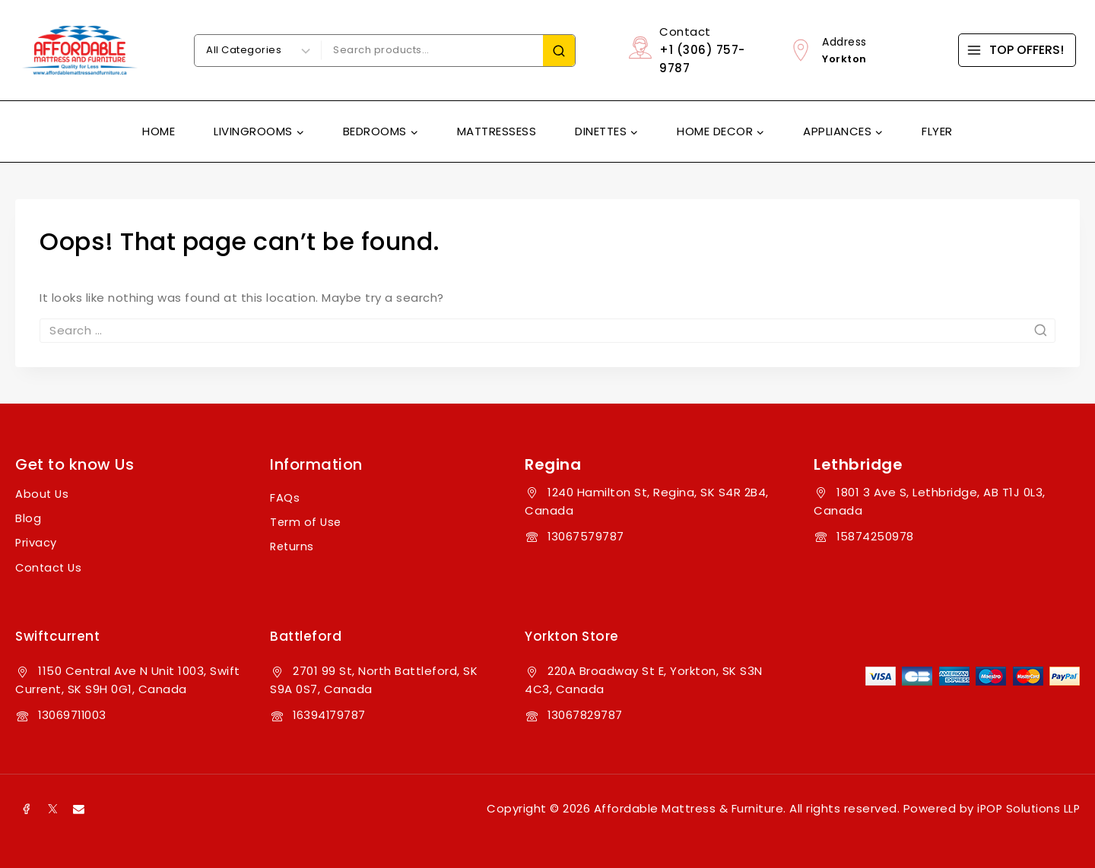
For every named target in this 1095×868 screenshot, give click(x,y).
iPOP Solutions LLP (1027, 807)
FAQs (285, 497)
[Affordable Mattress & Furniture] (80, 50)
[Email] (79, 807)
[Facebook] (26, 807)
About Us (42, 494)
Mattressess (497, 131)
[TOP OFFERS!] (1017, 50)
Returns (293, 546)
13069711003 (73, 713)
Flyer (937, 131)
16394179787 (330, 713)
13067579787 (586, 536)
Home (158, 131)
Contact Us (49, 567)
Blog (28, 518)
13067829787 (586, 713)
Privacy (36, 542)
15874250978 (875, 536)
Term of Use (307, 522)
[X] (53, 807)
